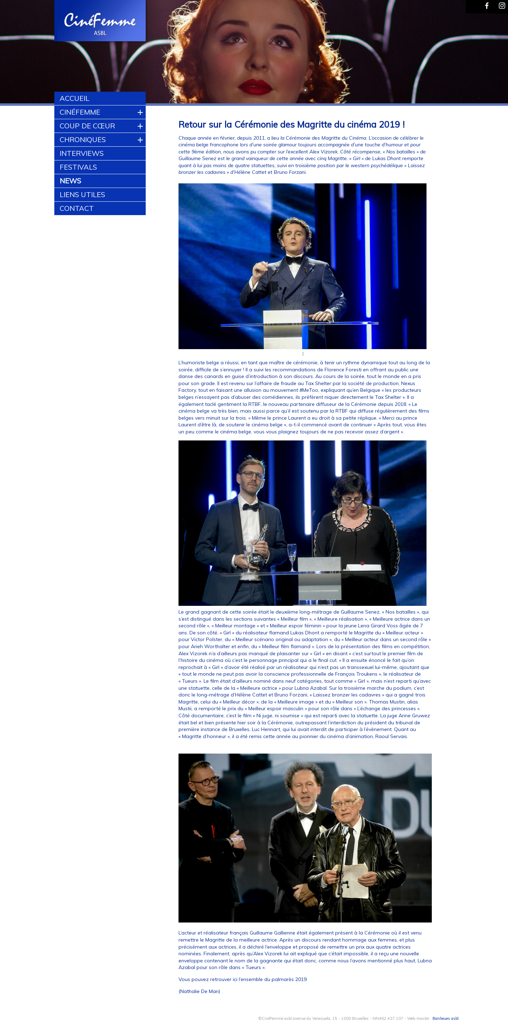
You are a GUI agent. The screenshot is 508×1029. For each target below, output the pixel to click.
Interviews (82, 153)
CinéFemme (80, 112)
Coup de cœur (87, 125)
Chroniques (83, 139)
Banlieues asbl (446, 1018)
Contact (77, 208)
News (70, 180)
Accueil (74, 98)
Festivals (78, 167)
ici (235, 979)
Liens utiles (82, 194)
